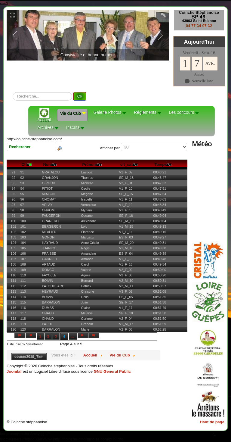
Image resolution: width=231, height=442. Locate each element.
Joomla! (14, 371)
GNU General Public (112, 371)
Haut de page (212, 422)
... (73, 336)
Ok (79, 96)
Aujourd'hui (199, 42)
